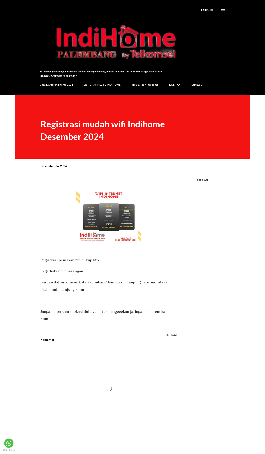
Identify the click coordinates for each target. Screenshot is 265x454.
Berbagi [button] (202, 180)
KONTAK (175, 84)
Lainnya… (197, 84)
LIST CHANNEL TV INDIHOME (102, 84)
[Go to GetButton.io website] (9, 450)
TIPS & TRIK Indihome (144, 84)
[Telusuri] (207, 10)
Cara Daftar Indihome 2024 (56, 84)
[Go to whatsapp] (8, 443)
